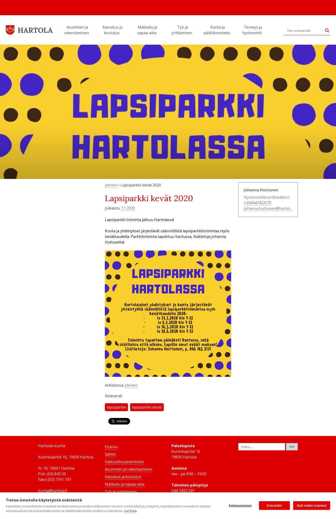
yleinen (111, 185)
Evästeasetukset (240, 505)
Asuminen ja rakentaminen (77, 30)
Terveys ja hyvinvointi (252, 30)
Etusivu (111, 446)
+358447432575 (257, 202)
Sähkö (110, 454)
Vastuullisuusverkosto (124, 461)
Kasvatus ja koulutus (112, 30)
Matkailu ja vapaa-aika (147, 30)
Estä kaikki (274, 505)
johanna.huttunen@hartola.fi (269, 208)
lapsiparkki (116, 407)
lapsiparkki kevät (147, 407)
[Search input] (305, 30)
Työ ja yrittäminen (183, 30)
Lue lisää (130, 511)
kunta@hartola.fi (52, 490)
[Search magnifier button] (327, 30)
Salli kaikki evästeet (311, 505)
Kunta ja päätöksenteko (218, 30)
